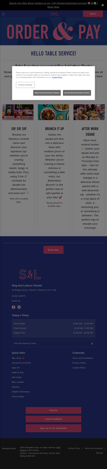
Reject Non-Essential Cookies (47, 92)
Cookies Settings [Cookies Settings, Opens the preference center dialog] (25, 85)
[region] (53, 83)
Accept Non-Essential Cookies (76, 92)
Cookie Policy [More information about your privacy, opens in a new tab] (57, 77)
